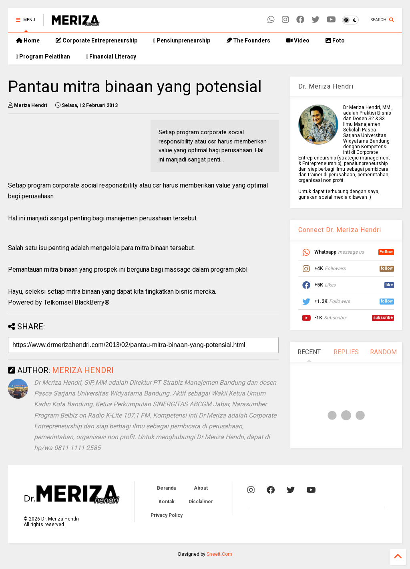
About (201, 488)
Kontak (167, 501)
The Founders (248, 40)
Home (28, 40)
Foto (335, 40)
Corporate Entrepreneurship (96, 40)
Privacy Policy (167, 515)
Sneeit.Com (219, 554)
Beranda (166, 488)
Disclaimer (201, 501)
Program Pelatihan (43, 56)
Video (298, 40)
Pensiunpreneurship (181, 40)
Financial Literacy (111, 56)
